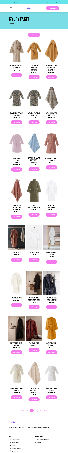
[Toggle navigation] (11, 8)
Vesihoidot (14, 445)
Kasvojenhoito (15, 451)
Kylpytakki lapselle (34, 253)
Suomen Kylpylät (16, 439)
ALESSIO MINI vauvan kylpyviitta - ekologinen (52, 68)
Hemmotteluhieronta (17, 448)
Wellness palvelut (16, 442)
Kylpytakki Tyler (34, 343)
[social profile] (20, 2)
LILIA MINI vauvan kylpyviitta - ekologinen (34, 390)
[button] (40, 410)
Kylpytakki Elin (16, 253)
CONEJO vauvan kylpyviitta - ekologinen (16, 207)
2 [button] (36, 410)
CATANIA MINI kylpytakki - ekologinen (16, 160)
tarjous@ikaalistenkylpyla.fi (52, 2)
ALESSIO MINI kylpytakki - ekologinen (34, 68)
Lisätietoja (16, 75)
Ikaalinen (43, 2)
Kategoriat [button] (33, 35)
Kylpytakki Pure (17, 298)
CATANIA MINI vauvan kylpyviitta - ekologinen (34, 160)
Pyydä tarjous (52, 8)
